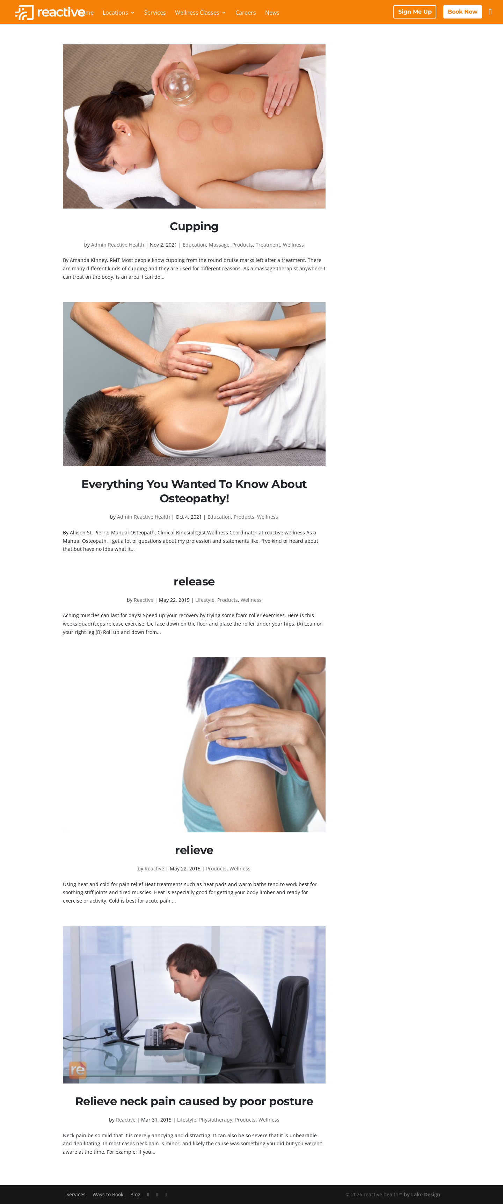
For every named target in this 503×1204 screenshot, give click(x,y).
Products (242, 244)
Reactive (143, 600)
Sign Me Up (415, 11)
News (272, 13)
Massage (219, 244)
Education (194, 244)
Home (86, 13)
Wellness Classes (197, 13)
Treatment (268, 244)
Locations (115, 13)
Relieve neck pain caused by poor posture (194, 1101)
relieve (194, 850)
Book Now (463, 11)
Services (155, 13)
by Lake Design (422, 1194)
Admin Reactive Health (117, 244)
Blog (135, 1194)
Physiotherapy (215, 1119)
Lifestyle (204, 600)
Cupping (194, 226)
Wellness (293, 244)
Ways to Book (108, 1194)
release (194, 581)
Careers (245, 13)
